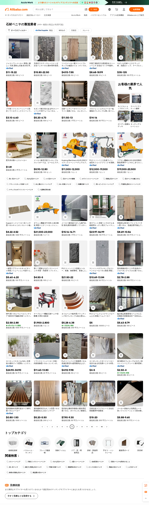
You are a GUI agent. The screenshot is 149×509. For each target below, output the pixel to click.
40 (102, 427)
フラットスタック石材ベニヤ (17, 184)
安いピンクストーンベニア (103, 184)
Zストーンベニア (13, 462)
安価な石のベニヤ (110, 179)
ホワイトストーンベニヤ (89, 179)
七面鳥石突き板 (44, 190)
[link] (146, 485)
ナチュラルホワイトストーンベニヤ (20, 190)
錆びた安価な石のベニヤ (32, 467)
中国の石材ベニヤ (53, 467)
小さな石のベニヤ (57, 462)
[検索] (94, 9)
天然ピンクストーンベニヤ (35, 462)
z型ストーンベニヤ (76, 462)
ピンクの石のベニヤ (94, 467)
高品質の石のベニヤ (38, 473)
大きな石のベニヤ (31, 179)
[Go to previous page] (42, 426)
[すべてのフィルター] (17, 30)
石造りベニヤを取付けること (119, 462)
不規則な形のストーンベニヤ (129, 184)
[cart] (117, 10)
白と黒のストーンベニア (42, 184)
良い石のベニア (13, 179)
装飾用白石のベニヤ (73, 467)
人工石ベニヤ (131, 467)
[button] (86, 9)
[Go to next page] (107, 426)
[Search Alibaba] (59, 9)
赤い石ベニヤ (12, 467)
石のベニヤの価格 (67, 179)
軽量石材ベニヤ (82, 184)
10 (92, 427)
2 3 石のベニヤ (49, 179)
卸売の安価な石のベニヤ (16, 473)
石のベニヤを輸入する (131, 179)
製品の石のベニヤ (114, 467)
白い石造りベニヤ (64, 184)
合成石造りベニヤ (96, 462)
